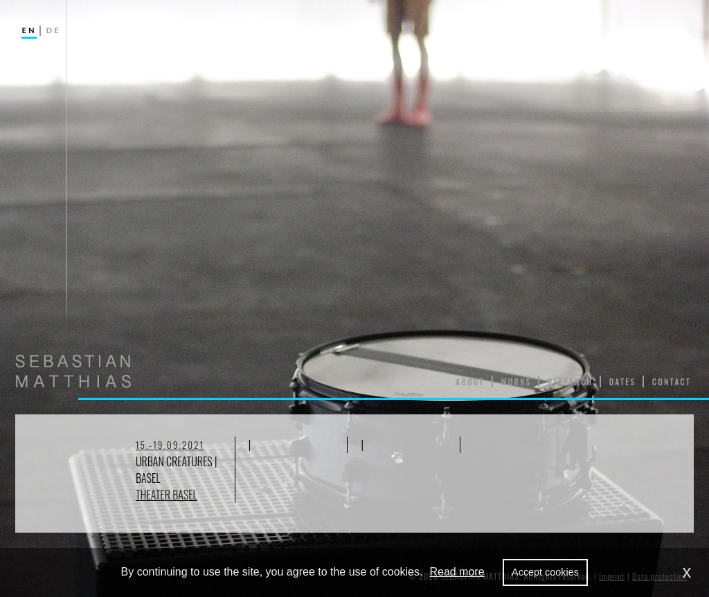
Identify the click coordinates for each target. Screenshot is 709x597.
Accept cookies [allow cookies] (545, 572)
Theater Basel (166, 494)
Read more (456, 572)
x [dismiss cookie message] (687, 571)
